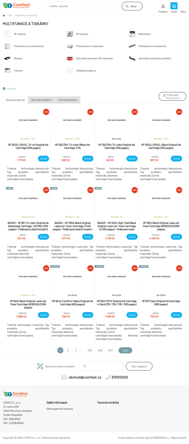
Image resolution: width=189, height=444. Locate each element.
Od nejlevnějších (41, 100)
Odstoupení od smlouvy (59, 408)
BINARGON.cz (161, 437)
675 (89, 350)
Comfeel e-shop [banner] (18, 5)
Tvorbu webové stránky (131, 437)
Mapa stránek (178, 437)
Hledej (133, 6)
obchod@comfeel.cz (85, 377)
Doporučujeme (15, 100)
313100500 (119, 377)
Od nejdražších (67, 100)
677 (110, 350)
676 (100, 350)
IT (10, 15)
